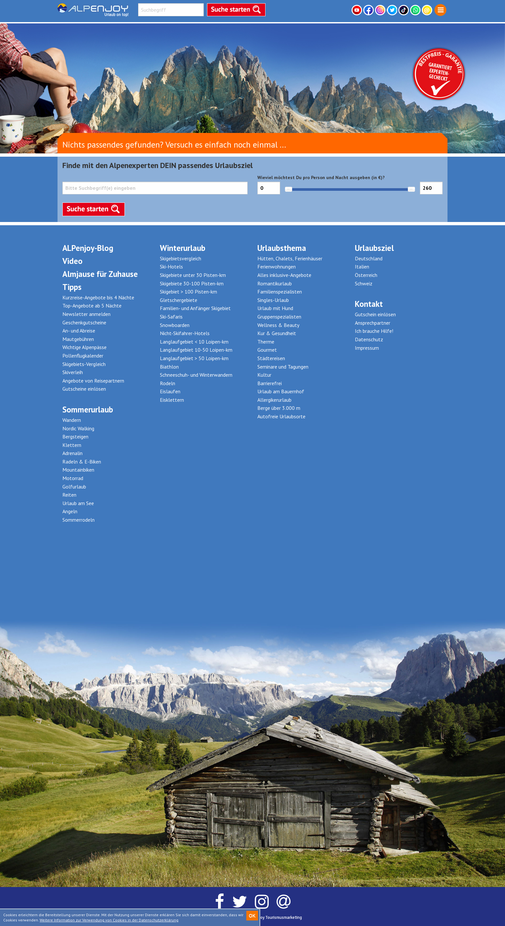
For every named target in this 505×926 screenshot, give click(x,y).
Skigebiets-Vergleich (84, 364)
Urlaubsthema (281, 248)
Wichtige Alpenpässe (84, 347)
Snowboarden (174, 325)
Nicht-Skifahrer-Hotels (185, 333)
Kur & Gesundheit (276, 333)
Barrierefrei (269, 383)
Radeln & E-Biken (81, 461)
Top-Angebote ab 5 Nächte (92, 305)
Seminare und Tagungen (282, 366)
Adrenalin (72, 453)
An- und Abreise (78, 330)
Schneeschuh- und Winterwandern (196, 375)
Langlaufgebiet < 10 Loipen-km (194, 341)
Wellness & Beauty (278, 325)
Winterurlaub (182, 248)
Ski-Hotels (171, 266)
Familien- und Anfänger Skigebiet (195, 308)
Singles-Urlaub (273, 300)
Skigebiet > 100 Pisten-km (188, 291)
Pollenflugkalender (82, 355)
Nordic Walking (78, 428)
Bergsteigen (75, 436)
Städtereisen (271, 358)
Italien (362, 266)
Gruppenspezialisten (279, 316)
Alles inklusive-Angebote (284, 275)
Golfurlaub (74, 486)
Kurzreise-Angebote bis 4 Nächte (98, 297)
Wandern (71, 420)
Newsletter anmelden (86, 314)
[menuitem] (440, 10)
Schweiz (363, 283)
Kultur (264, 375)
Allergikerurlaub (274, 400)
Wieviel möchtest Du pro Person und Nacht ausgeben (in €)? (350, 188)
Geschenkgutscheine (84, 322)
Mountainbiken (78, 469)
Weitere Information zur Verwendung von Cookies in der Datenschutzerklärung (109, 920)
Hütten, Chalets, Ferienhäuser (289, 258)
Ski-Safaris (171, 316)
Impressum (367, 348)
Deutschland (368, 258)
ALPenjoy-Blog (87, 248)
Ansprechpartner (372, 323)
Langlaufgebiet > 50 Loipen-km (194, 358)
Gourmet (267, 349)
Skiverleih (72, 372)
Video (72, 261)
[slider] (288, 189)
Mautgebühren (78, 339)
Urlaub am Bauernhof (280, 391)
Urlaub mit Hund (275, 308)
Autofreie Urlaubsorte (281, 416)
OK (252, 915)
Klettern (71, 445)
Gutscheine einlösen (84, 388)
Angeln (69, 511)
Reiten (69, 494)
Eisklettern (172, 400)
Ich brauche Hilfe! (374, 331)
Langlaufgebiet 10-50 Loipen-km (196, 349)
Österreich (366, 275)
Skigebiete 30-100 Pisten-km (192, 283)
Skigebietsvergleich (180, 258)
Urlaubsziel (374, 248)
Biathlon (169, 366)
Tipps (72, 287)
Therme (265, 341)
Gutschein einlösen (375, 314)
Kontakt (369, 304)
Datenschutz (369, 339)
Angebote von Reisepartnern (93, 380)
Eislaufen (170, 391)
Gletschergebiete (178, 300)
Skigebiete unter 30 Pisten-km (193, 275)
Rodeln (167, 383)
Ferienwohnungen (276, 266)
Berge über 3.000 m (278, 408)
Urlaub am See (78, 503)
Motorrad (72, 478)
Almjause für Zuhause (100, 274)
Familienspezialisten (279, 291)
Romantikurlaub (274, 283)
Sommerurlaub (87, 409)
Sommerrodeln (78, 519)
